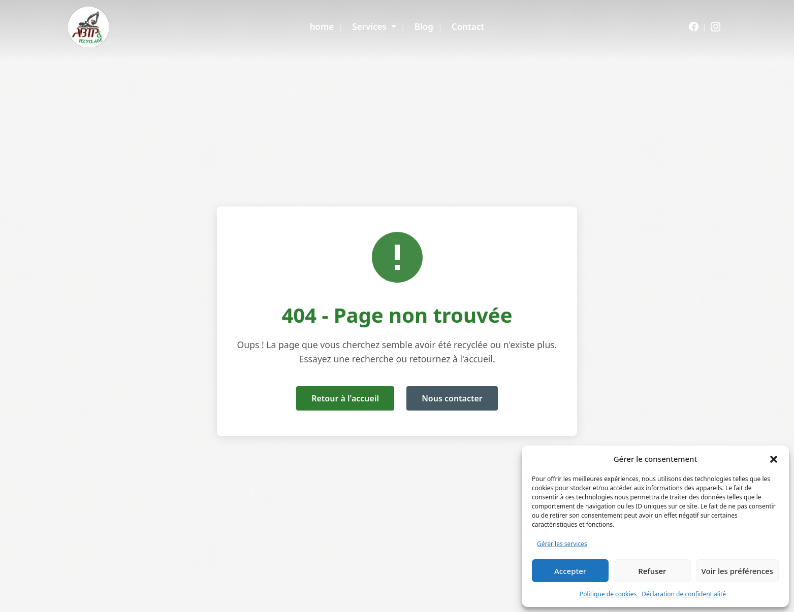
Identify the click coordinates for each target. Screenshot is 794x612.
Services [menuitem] (370, 26)
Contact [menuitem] (468, 26)
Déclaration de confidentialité (684, 594)
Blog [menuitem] (424, 26)
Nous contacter (452, 398)
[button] (774, 459)
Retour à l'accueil (345, 398)
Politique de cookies (608, 594)
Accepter (570, 571)
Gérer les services (562, 543)
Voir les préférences (737, 571)
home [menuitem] (322, 26)
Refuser (652, 571)
